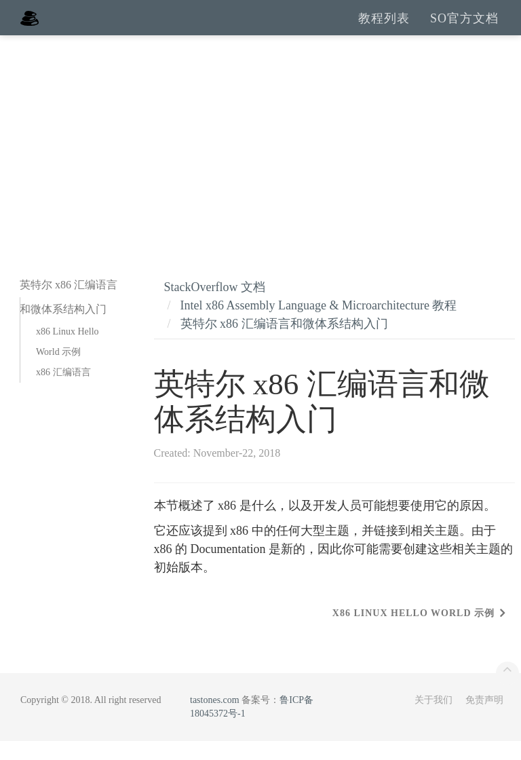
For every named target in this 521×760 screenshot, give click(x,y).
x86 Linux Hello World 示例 (67, 360)
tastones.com (214, 719)
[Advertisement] (260, 156)
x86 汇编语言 (63, 391)
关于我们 (433, 719)
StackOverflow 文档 (214, 306)
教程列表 (384, 27)
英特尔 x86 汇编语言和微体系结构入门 (284, 342)
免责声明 (484, 719)
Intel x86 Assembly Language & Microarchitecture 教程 (318, 324)
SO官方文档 (464, 27)
